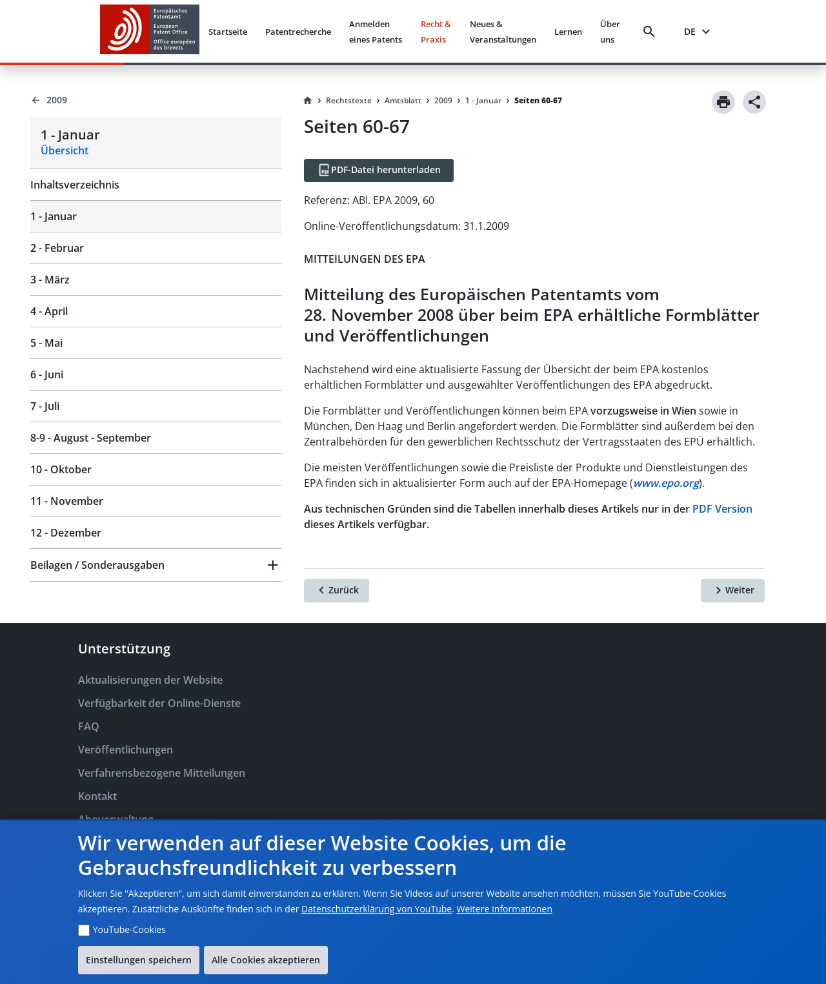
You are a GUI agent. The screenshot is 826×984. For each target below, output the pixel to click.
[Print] (723, 102)
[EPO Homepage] (149, 31)
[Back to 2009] (155, 100)
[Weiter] (733, 590)
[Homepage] (308, 101)
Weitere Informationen (504, 909)
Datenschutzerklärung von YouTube (376, 909)
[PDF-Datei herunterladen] (379, 170)
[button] (155, 565)
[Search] (652, 31)
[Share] (754, 102)
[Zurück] (336, 590)
